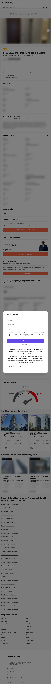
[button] (25, 344)
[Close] (46, 313)
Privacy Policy (28, 335)
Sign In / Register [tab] (12, 315)
